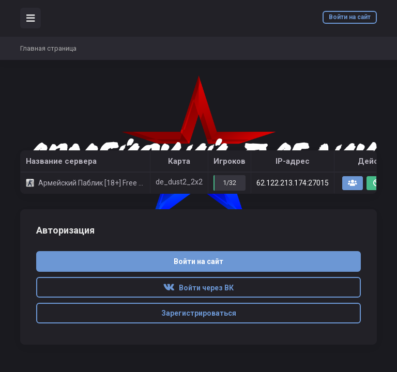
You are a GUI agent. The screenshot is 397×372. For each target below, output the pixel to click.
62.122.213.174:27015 (292, 183)
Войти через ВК (198, 288)
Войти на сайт (350, 17)
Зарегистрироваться (198, 313)
